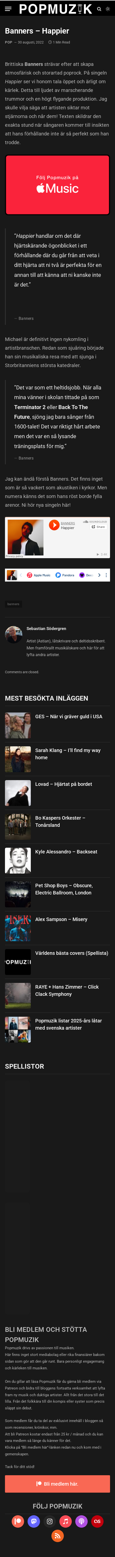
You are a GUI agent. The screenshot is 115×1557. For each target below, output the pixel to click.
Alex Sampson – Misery (61, 919)
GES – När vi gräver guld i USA (68, 716)
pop (8, 42)
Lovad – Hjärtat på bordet (63, 784)
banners (13, 604)
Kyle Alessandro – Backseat (66, 852)
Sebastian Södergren (46, 628)
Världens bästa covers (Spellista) (71, 953)
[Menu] (8, 8)
